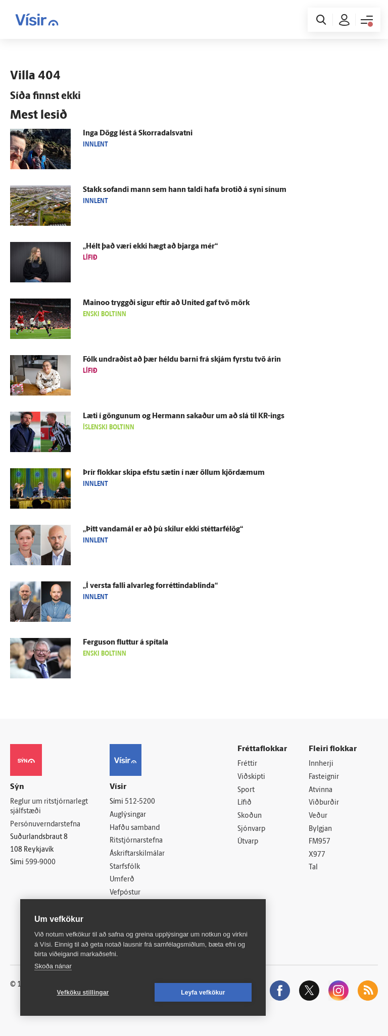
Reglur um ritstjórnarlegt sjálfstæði (49, 806)
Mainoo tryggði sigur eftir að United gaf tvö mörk (166, 303)
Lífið (244, 803)
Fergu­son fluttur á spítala (125, 643)
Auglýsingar (128, 815)
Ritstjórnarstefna (136, 841)
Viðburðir (324, 803)
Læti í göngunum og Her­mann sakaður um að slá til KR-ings (183, 416)
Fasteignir (324, 777)
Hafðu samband (135, 828)
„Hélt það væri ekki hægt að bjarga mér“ (150, 247)
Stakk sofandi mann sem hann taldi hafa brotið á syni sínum (184, 190)
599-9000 (40, 862)
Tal (313, 867)
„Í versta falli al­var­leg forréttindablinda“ (150, 586)
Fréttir (247, 764)
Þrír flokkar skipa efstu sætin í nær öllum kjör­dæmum (174, 473)
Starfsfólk (125, 867)
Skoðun (249, 816)
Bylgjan (320, 829)
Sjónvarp (251, 829)
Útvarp (247, 842)
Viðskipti (251, 777)
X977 (317, 855)
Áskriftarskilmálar (137, 854)
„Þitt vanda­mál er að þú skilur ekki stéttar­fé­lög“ (163, 529)
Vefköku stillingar (83, 992)
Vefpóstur (125, 893)
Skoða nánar (53, 966)
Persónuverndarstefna (45, 824)
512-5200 (140, 802)
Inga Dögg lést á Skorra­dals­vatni (137, 133)
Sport (246, 790)
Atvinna (320, 790)
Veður (318, 816)
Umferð (122, 879)
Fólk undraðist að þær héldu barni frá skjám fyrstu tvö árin (182, 360)
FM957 (319, 842)
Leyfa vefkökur (203, 992)
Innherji (321, 764)
